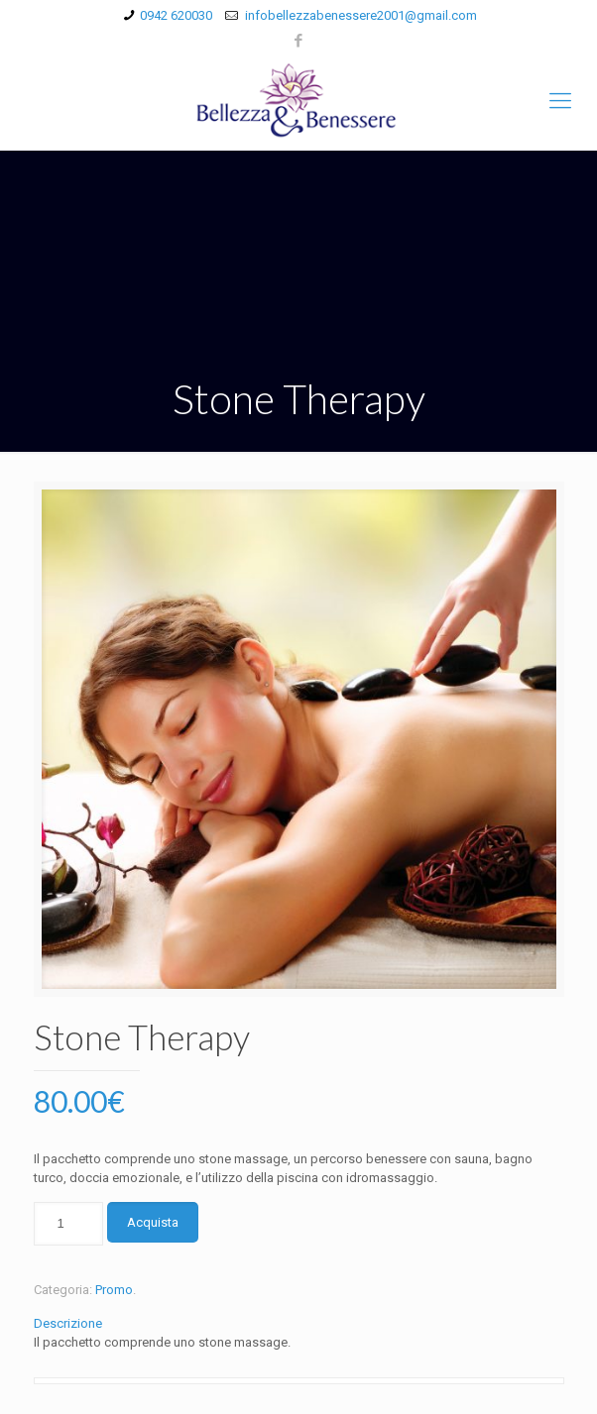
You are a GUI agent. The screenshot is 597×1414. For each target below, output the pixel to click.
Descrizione (68, 1323)
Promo (114, 1289)
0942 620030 (176, 15)
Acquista (153, 1222)
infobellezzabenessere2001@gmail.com (359, 15)
